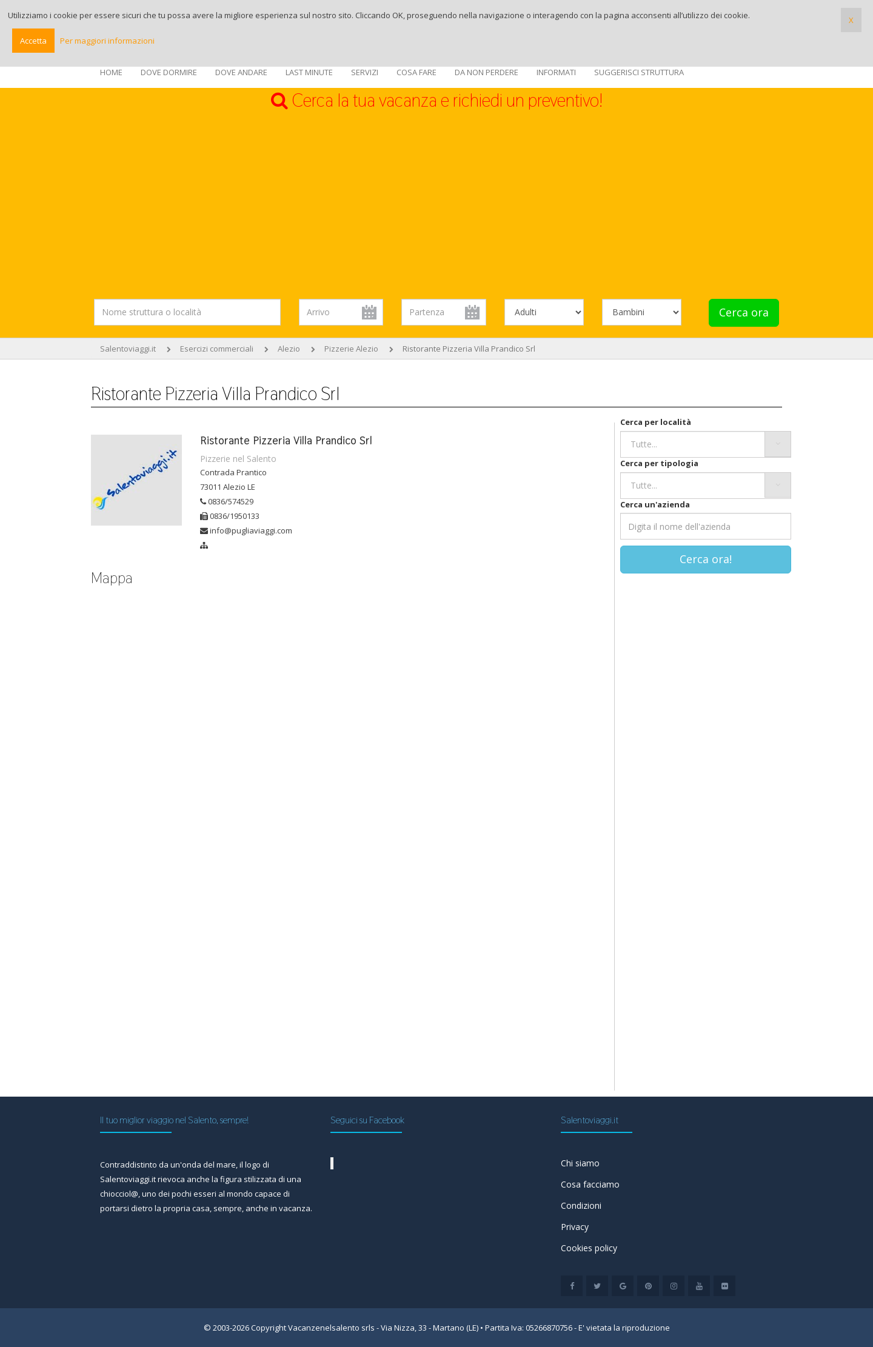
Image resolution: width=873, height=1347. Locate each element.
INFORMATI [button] (556, 72)
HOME (111, 72)
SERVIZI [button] (364, 72)
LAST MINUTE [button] (309, 72)
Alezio (289, 348)
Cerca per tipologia (659, 463)
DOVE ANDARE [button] (241, 72)
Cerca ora (744, 312)
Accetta (33, 40)
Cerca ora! (706, 559)
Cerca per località (655, 421)
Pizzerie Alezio (351, 348)
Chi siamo (580, 1163)
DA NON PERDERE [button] (486, 72)
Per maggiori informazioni (107, 40)
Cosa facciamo (590, 1184)
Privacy (575, 1226)
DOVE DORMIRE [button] (169, 72)
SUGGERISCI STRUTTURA (639, 72)
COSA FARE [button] (416, 72)
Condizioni (581, 1205)
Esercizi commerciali (216, 348)
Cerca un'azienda (655, 504)
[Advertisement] (436, 205)
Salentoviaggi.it (128, 348)
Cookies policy (589, 1248)
